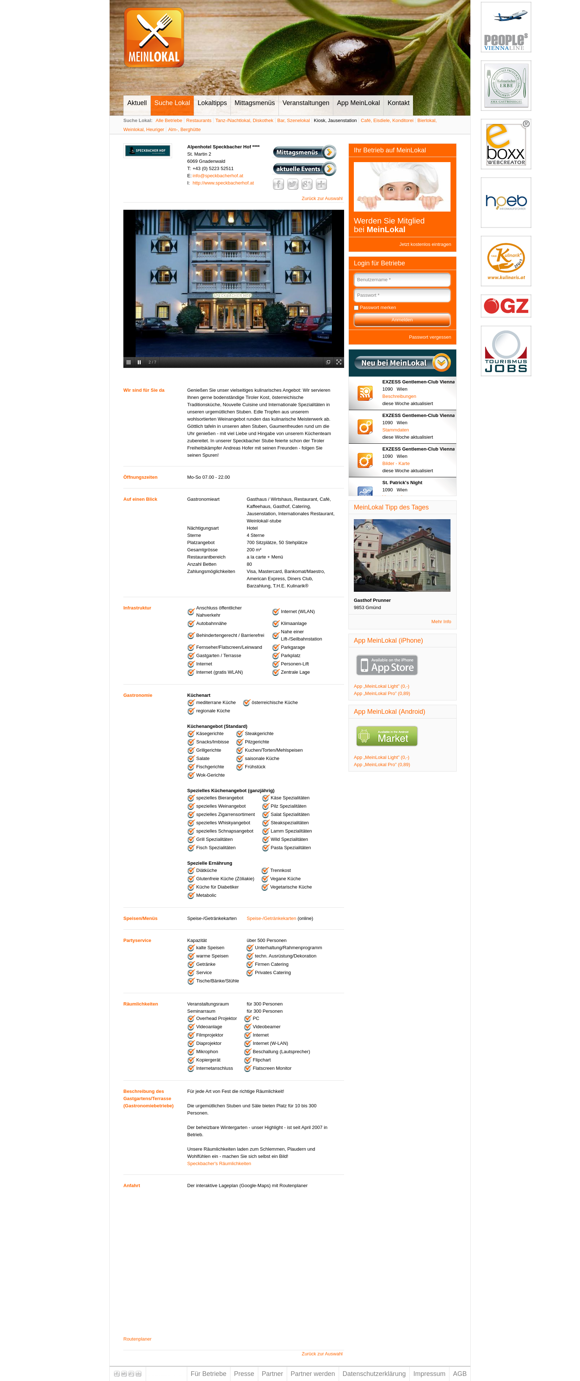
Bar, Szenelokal (293, 120)
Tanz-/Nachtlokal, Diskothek (244, 120)
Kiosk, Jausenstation (335, 120)
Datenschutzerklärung (374, 1373)
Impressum (429, 1373)
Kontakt (398, 103)
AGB (460, 1373)
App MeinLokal (358, 103)
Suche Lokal (172, 103)
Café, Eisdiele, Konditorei (387, 120)
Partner (272, 1373)
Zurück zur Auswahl (322, 198)
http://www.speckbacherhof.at (223, 183)
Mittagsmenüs (254, 103)
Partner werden (313, 1373)
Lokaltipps (212, 103)
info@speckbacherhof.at (218, 175)
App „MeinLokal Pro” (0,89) (382, 693)
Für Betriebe (209, 1373)
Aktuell (137, 103)
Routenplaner (137, 1339)
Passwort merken (378, 307)
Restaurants (198, 120)
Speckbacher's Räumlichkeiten (219, 1163)
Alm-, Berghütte (184, 129)
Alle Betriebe (169, 120)
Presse (244, 1373)
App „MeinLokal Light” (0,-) (381, 686)
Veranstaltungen (305, 103)
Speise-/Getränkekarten (271, 918)
